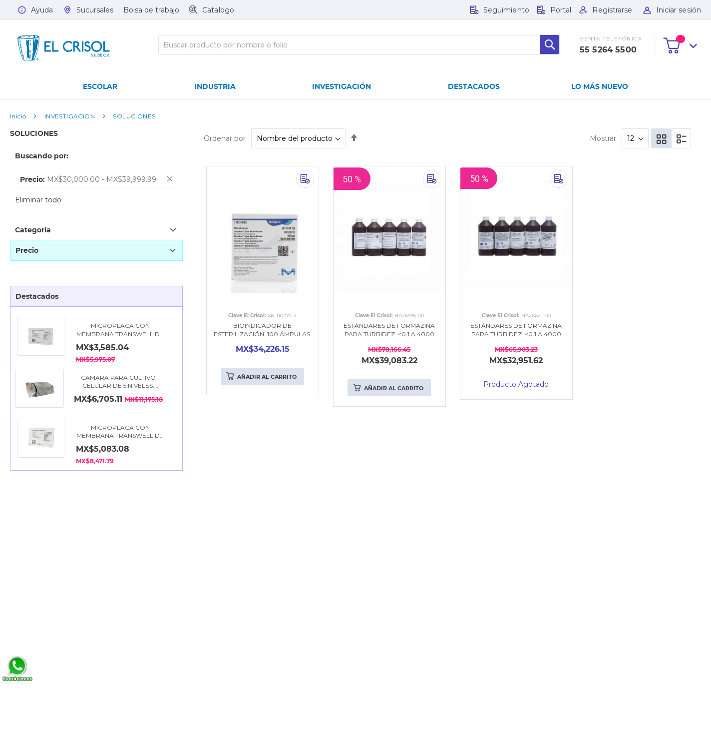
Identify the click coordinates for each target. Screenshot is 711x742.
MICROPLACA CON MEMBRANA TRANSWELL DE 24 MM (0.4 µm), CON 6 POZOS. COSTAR (120, 330)
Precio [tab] (26, 250)
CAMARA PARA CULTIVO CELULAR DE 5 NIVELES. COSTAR (118, 382)
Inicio (18, 116)
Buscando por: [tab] (41, 155)
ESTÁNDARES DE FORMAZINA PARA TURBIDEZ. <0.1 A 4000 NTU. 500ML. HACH (516, 330)
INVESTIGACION (69, 116)
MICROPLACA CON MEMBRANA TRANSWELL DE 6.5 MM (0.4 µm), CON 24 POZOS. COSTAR (120, 432)
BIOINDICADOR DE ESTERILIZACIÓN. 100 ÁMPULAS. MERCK (263, 330)
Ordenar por (225, 138)
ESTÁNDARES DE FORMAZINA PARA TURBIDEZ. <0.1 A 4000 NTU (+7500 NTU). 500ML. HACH (389, 330)
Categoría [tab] (33, 229)
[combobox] (359, 45)
